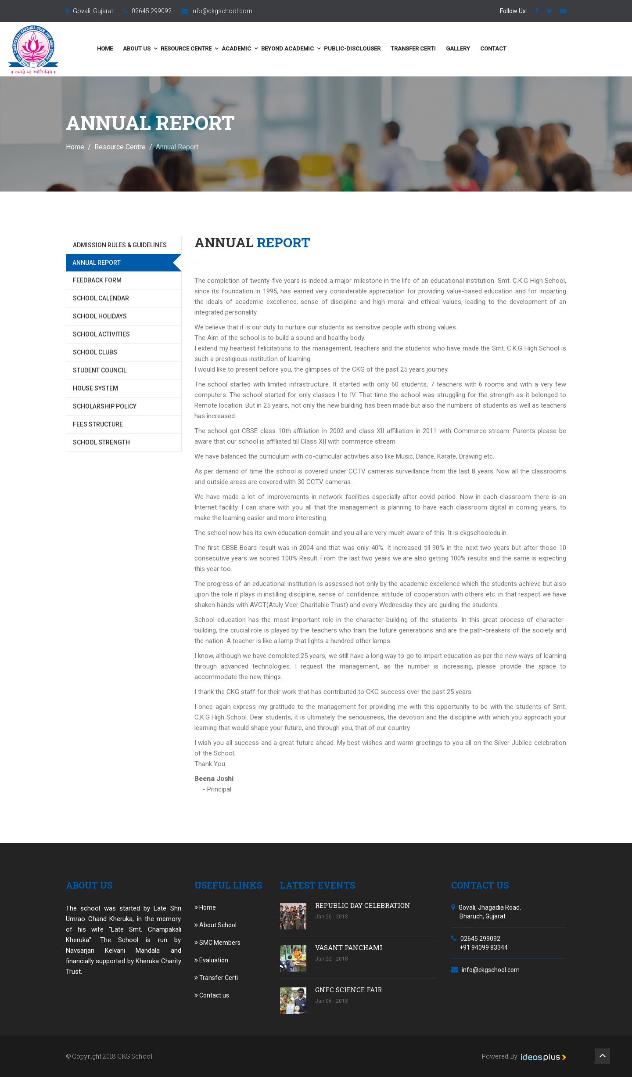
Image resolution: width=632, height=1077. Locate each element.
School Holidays (100, 316)
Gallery (517, 48)
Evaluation (211, 960)
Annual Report (96, 262)
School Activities (101, 334)
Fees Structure (98, 424)
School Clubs (95, 352)
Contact (552, 48)
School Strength (101, 442)
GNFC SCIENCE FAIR (348, 989)
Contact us (211, 995)
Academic (295, 48)
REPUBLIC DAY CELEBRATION (362, 905)
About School (215, 925)
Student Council (99, 370)
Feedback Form (97, 280)
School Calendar (101, 298)
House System (95, 388)
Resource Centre (245, 48)
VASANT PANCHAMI (348, 947)
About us (196, 48)
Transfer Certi (472, 48)
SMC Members (217, 942)
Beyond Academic (346, 48)
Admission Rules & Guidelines (120, 245)
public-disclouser (411, 48)
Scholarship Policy (104, 406)
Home (164, 48)
